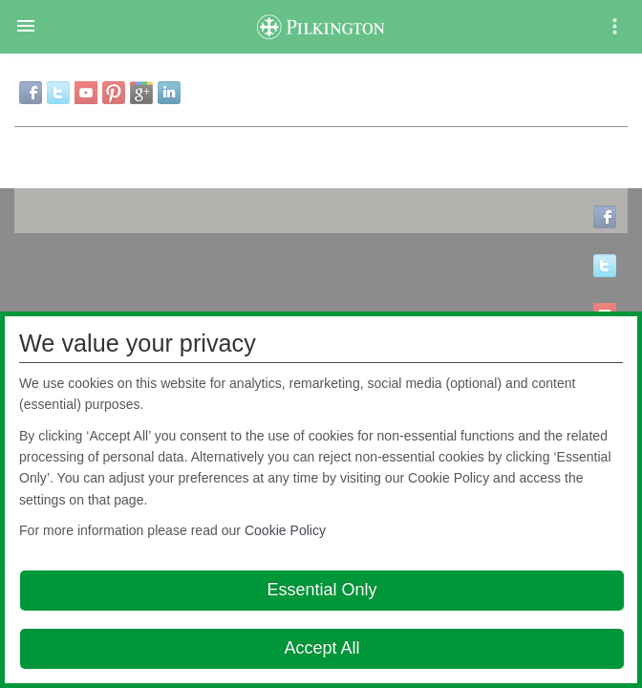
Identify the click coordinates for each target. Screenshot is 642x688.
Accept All (321, 647)
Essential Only (321, 589)
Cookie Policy (285, 530)
